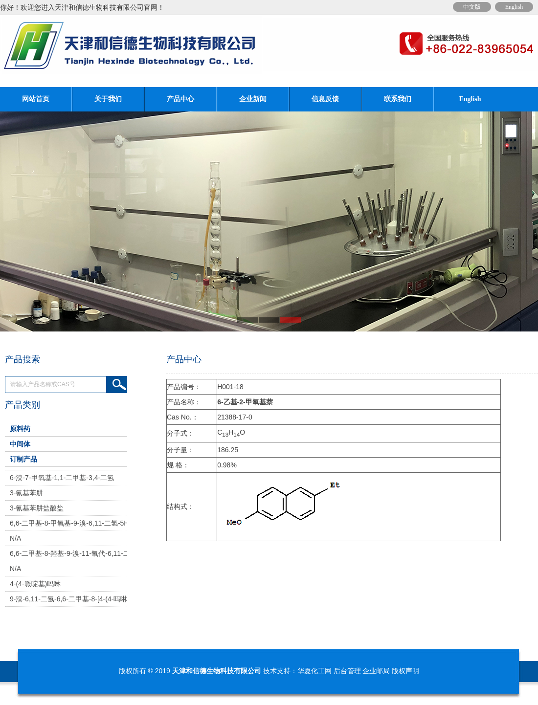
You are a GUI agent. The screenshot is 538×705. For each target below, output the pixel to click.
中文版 (472, 6)
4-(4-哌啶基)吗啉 (35, 585)
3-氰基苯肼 (26, 494)
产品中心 (180, 99)
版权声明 (405, 671)
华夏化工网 (314, 671)
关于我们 (108, 99)
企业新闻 (253, 99)
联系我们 (397, 99)
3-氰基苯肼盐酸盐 (37, 509)
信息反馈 (325, 99)
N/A (15, 539)
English (514, 6)
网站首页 (35, 99)
